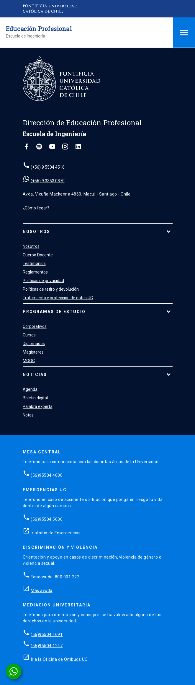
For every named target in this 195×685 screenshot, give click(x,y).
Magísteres (33, 352)
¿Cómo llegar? (36, 208)
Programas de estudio (54, 311)
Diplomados (34, 343)
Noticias (35, 374)
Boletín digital (35, 398)
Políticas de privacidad (43, 280)
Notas (28, 415)
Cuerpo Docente (38, 255)
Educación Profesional (39, 29)
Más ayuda (42, 590)
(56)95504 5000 (47, 519)
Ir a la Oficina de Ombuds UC (59, 659)
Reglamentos (35, 272)
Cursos (29, 335)
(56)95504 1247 (47, 646)
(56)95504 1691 (47, 634)
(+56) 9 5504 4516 (48, 167)
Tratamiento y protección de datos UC (58, 297)
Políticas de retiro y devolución (51, 289)
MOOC (29, 360)
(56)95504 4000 (47, 475)
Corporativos (35, 326)
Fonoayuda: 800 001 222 (55, 577)
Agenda (30, 389)
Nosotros (36, 231)
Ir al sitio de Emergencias (56, 533)
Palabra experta (38, 406)
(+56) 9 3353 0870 (48, 180)
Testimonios (34, 263)
